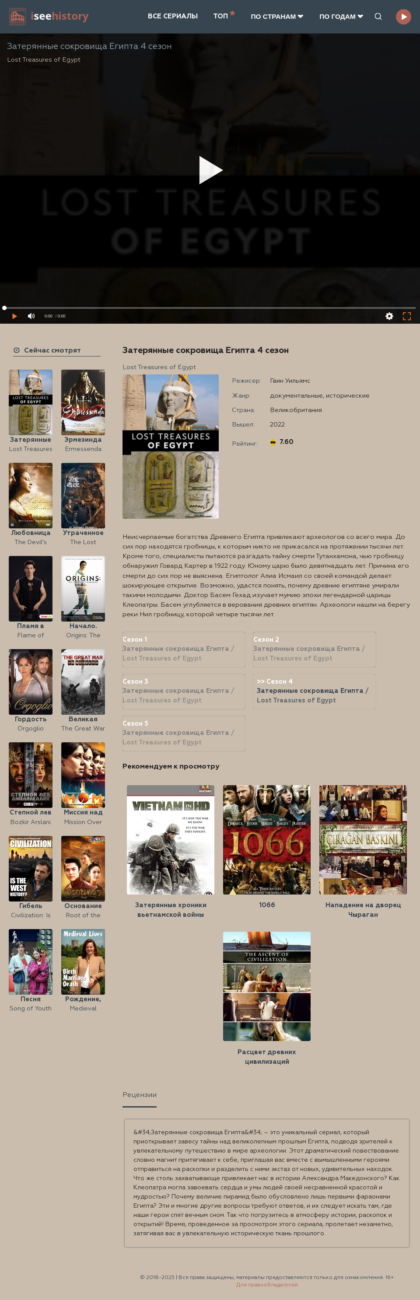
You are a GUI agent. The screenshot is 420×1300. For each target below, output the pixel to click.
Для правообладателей (267, 1285)
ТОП (224, 15)
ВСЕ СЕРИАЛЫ (173, 16)
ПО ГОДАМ (341, 16)
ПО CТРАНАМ (277, 16)
